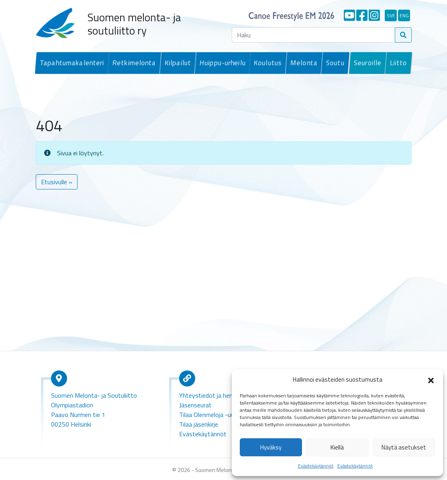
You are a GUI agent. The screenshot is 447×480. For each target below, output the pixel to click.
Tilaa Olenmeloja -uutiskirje (215, 414)
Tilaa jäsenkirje (198, 423)
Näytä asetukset (404, 447)
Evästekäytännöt (315, 466)
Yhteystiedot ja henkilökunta (218, 394)
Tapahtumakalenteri (71, 62)
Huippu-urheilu (221, 62)
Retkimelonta (133, 62)
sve (391, 15)
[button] (431, 380)
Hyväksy (271, 447)
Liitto (398, 62)
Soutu (332, 62)
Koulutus (266, 62)
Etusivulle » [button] (56, 181)
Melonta (301, 62)
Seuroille (368, 62)
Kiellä (337, 447)
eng (404, 15)
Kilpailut (176, 62)
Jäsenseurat (195, 404)
